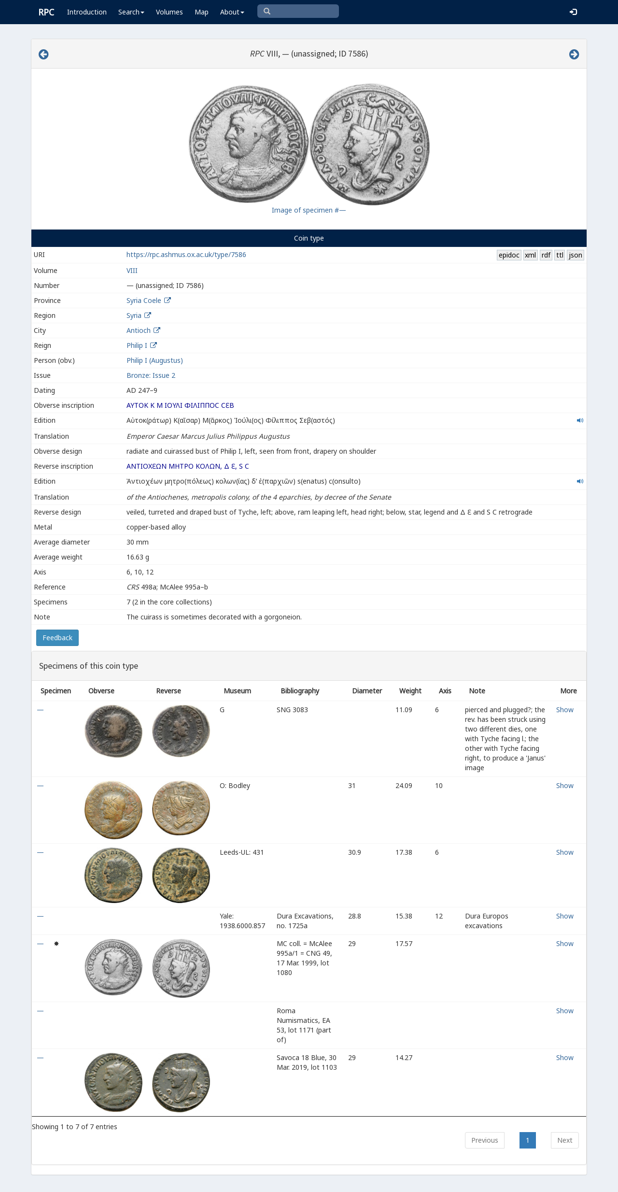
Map (202, 11)
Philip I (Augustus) (154, 360)
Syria (133, 315)
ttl (559, 254)
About (232, 11)
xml (530, 254)
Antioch (138, 330)
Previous (484, 1140)
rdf (546, 254)
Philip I (136, 345)
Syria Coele (143, 300)
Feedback (57, 637)
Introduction (87, 11)
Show (565, 709)
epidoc (509, 254)
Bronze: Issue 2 (150, 375)
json (575, 254)
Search (131, 11)
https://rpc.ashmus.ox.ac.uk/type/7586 (186, 254)
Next (565, 1140)
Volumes (169, 11)
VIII (132, 270)
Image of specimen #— (309, 210)
